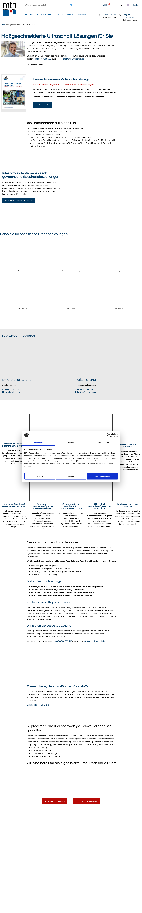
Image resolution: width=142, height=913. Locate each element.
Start (3, 25)
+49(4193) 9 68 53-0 (110, 15)
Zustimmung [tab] (38, 442)
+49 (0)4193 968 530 (42, 59)
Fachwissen (82, 14)
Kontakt (136, 5)
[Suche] (71, 5)
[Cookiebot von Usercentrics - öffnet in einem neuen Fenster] (108, 435)
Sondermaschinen (44, 14)
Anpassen (71, 476)
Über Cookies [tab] (103, 442)
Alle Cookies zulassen (102, 476)
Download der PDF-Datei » (38, 705)
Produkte (28, 14)
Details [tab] (71, 442)
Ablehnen (39, 476)
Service (70, 14)
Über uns (59, 14)
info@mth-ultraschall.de (73, 59)
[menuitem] (128, 5)
